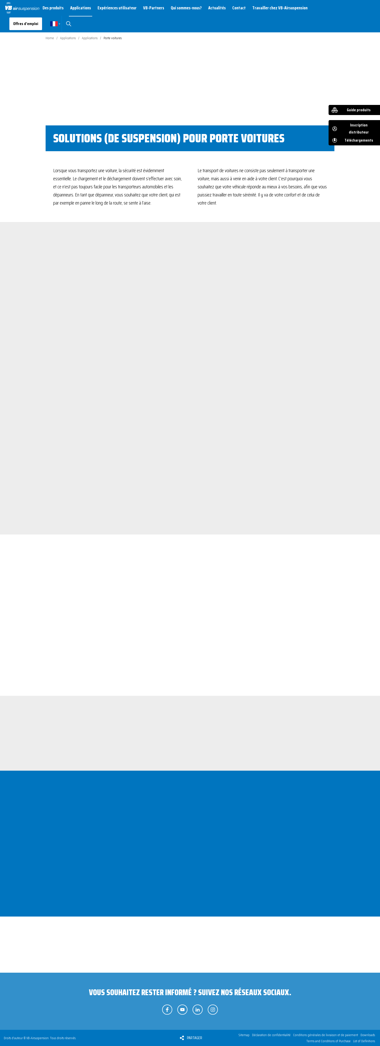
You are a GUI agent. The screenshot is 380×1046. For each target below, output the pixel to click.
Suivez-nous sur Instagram (213, 1010)
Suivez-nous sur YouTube (182, 1010)
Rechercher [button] (68, 24)
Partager (194, 1038)
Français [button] (54, 24)
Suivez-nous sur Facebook (167, 1010)
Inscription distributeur (359, 128)
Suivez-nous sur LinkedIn (198, 1010)
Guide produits (359, 110)
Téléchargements (359, 140)
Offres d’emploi (25, 23)
